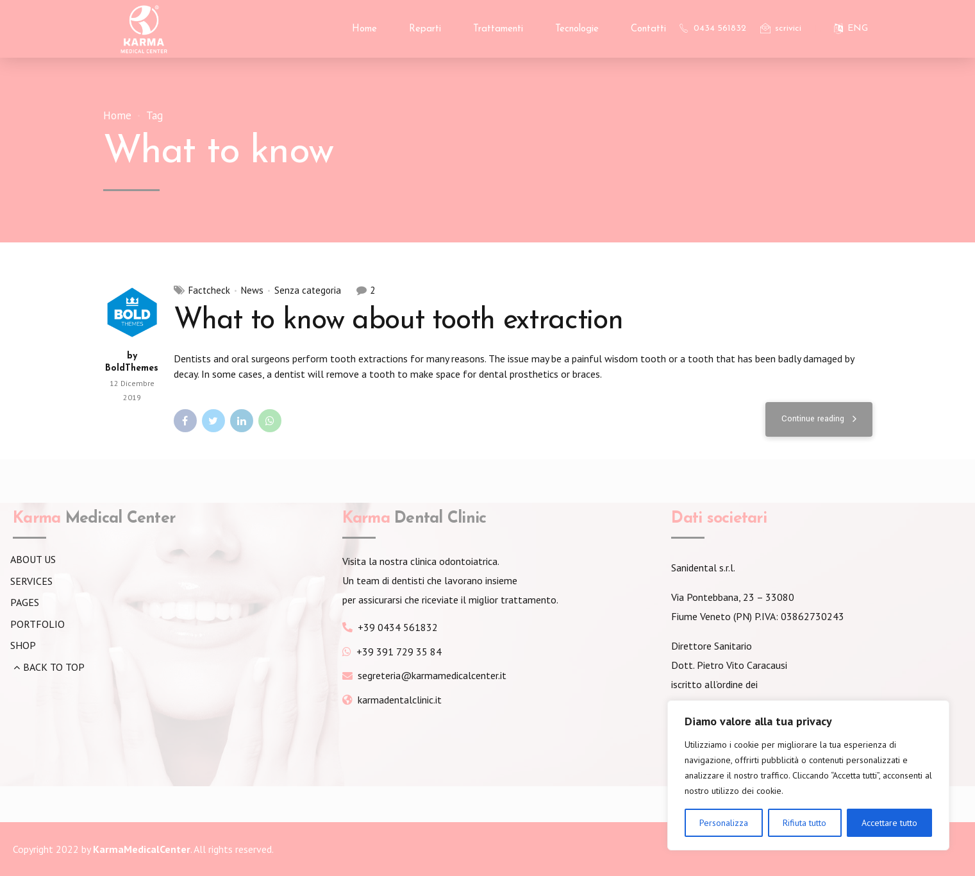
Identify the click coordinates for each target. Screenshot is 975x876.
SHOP (23, 645)
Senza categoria (307, 291)
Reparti (425, 29)
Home (364, 29)
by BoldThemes (131, 362)
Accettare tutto (889, 823)
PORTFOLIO (37, 624)
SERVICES (31, 581)
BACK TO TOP (54, 667)
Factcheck (209, 291)
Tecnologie (577, 29)
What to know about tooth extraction (398, 321)
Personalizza (723, 823)
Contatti (648, 29)
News (252, 291)
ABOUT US (33, 559)
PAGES (24, 602)
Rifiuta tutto (804, 823)
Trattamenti (498, 29)
